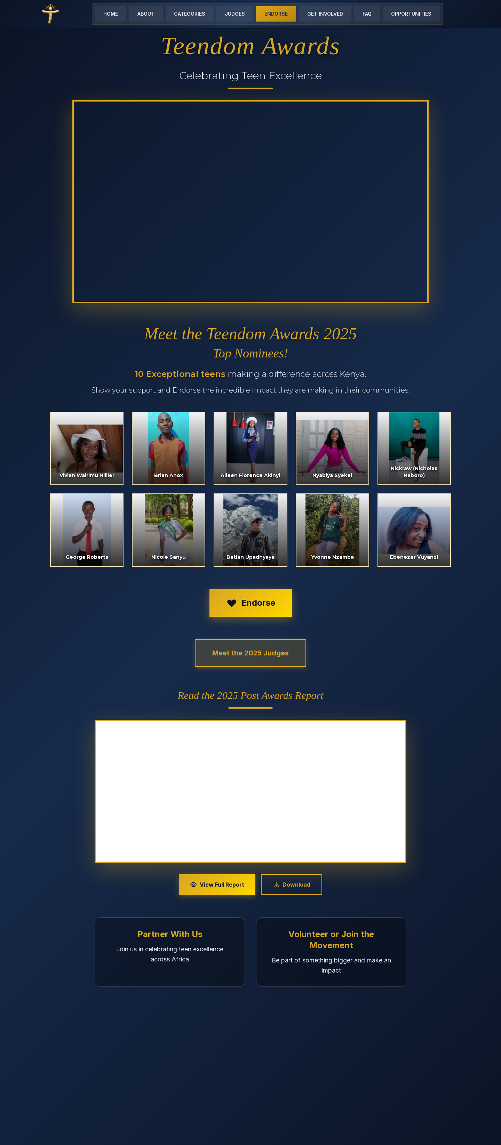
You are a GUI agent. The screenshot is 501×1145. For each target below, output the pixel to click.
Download (291, 884)
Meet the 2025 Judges (250, 653)
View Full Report (217, 884)
